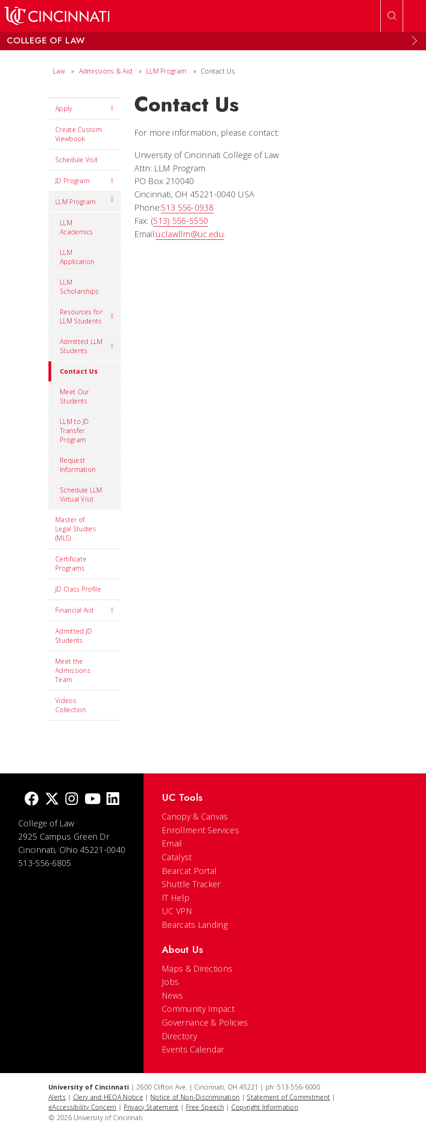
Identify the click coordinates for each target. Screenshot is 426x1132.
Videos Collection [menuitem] (70, 705)
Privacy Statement (151, 1107)
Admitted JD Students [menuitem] (73, 636)
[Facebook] (31, 800)
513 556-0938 (187, 207)
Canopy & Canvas (195, 816)
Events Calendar (193, 1049)
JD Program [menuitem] (84, 181)
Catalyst (177, 857)
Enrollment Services (200, 830)
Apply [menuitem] (84, 109)
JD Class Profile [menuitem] (78, 589)
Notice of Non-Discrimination (195, 1097)
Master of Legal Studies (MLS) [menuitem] (75, 528)
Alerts (57, 1097)
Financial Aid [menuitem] (84, 610)
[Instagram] (71, 800)
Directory (179, 1036)
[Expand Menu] (415, 40)
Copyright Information (264, 1107)
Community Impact (198, 1008)
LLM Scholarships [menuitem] (79, 287)
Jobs (170, 981)
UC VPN (177, 910)
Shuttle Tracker (191, 883)
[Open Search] (391, 16)
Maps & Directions (197, 968)
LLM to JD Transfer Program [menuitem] (74, 430)
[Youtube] (93, 800)
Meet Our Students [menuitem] (74, 396)
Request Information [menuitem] (78, 465)
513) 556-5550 (180, 220)
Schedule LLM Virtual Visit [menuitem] (81, 494)
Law (59, 71)
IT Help (175, 897)
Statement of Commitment (288, 1097)
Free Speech (205, 1107)
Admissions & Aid (106, 71)
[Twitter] (52, 800)
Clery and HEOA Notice (108, 1097)
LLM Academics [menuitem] (76, 227)
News (172, 995)
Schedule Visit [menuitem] (76, 159)
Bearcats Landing (195, 924)
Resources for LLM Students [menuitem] (87, 316)
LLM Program (166, 71)
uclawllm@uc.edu (190, 233)
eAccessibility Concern (82, 1107)
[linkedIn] (112, 800)
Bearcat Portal (189, 870)
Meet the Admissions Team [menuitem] (73, 670)
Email (172, 843)
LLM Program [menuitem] (84, 199)
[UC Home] (57, 16)
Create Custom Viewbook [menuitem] (78, 134)
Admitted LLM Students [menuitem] (87, 346)
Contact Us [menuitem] (73, 371)
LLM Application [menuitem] (77, 257)
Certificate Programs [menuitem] (70, 563)
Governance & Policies (205, 1022)
